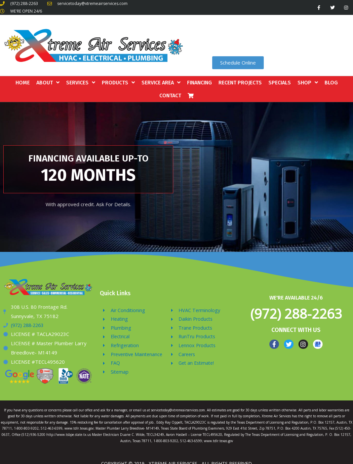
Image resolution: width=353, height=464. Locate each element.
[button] (238, 62)
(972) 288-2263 (296, 313)
